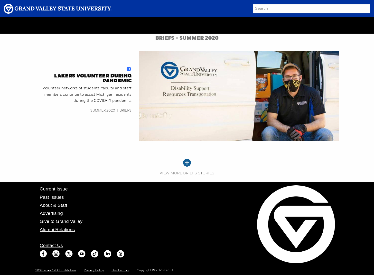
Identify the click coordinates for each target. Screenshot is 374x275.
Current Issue (54, 188)
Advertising (51, 213)
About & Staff (53, 205)
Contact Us (51, 245)
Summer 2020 (102, 110)
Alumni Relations (57, 229)
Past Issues (52, 197)
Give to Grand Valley (61, 221)
